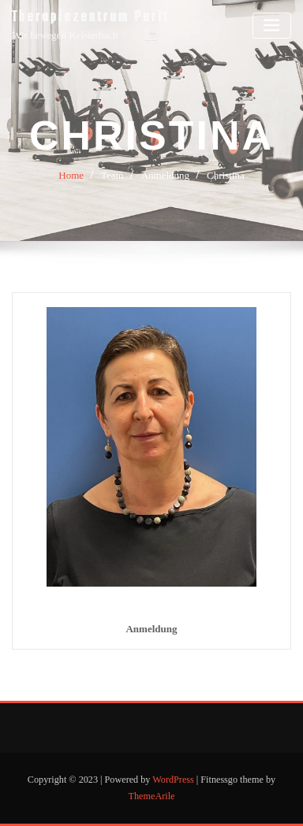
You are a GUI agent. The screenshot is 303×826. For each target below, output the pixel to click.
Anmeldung (165, 175)
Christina (226, 175)
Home (71, 175)
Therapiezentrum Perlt (91, 17)
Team (112, 175)
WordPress (173, 779)
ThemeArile (152, 796)
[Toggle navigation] (271, 26)
